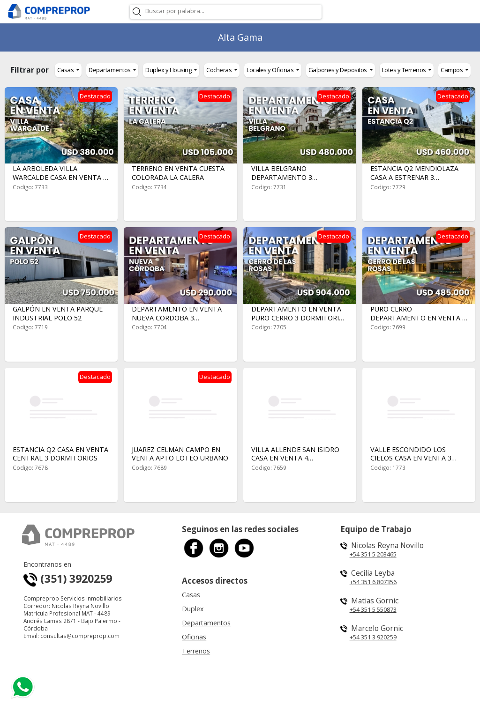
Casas (191, 594)
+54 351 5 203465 (373, 554)
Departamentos (206, 622)
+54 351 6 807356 (373, 582)
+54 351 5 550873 (373, 609)
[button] (68, 70)
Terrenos (196, 650)
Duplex (192, 608)
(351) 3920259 (67, 578)
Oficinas (194, 636)
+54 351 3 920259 (373, 637)
